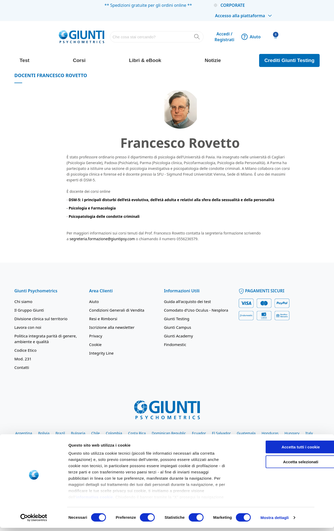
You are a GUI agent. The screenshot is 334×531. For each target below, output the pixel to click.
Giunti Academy (178, 335)
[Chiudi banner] (326, 446)
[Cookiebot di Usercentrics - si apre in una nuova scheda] (34, 521)
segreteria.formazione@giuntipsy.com (102, 238)
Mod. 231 (23, 358)
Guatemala (246, 433)
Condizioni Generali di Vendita (116, 310)
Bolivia (43, 433)
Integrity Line (101, 353)
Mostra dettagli (274, 520)
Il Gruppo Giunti (29, 310)
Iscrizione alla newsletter (112, 327)
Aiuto (251, 37)
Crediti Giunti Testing (289, 60)
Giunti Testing (176, 318)
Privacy (95, 335)
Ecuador (199, 433)
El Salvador (221, 433)
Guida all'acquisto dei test (187, 301)
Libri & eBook (145, 60)
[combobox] (157, 36)
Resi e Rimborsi (103, 318)
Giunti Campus (177, 327)
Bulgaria (78, 433)
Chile (95, 433)
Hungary (291, 433)
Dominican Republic (169, 433)
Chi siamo (23, 301)
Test (24, 60)
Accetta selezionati (277, 465)
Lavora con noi (27, 327)
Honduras (269, 433)
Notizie (213, 60)
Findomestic (175, 344)
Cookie (95, 344)
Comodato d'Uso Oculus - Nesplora (196, 310)
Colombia (114, 433)
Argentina (23, 433)
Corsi (79, 60)
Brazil (60, 433)
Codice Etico (25, 350)
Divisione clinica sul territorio (41, 318)
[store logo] (81, 36)
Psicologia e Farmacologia (92, 208)
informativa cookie (94, 500)
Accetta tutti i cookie (277, 450)
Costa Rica (137, 433)
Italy (309, 433)
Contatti (21, 367)
